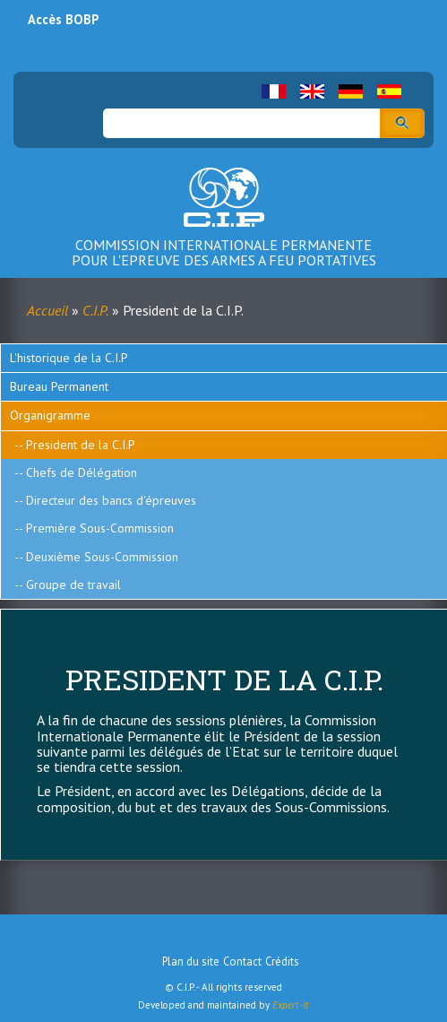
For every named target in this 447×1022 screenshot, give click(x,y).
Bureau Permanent (59, 386)
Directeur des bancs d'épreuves (111, 500)
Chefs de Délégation (81, 472)
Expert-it (290, 1005)
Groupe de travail (73, 584)
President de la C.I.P (80, 445)
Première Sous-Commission (100, 528)
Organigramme (50, 415)
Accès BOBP (63, 19)
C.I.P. (95, 310)
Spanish (389, 91)
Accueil (47, 310)
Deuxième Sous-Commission (102, 557)
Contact (242, 961)
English (312, 91)
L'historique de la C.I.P (69, 358)
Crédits (282, 961)
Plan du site (190, 961)
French (274, 91)
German (351, 91)
